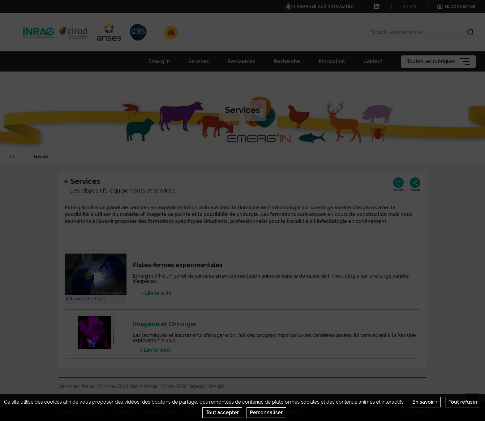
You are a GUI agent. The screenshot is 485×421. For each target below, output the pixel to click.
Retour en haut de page (474, 402)
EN (413, 6)
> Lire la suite (154, 350)
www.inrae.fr (415, 411)
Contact (96, 411)
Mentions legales (160, 411)
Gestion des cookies (281, 411)
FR (405, 6)
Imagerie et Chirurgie (164, 324)
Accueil (14, 157)
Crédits (124, 411)
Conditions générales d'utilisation (219, 411)
